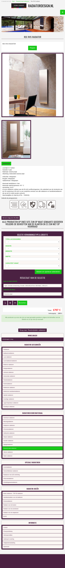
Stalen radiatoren (7, 456)
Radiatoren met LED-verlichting (11, 474)
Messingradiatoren (8, 421)
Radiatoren (6, 349)
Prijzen (32, 48)
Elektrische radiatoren (9, 387)
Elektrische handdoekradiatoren (11, 391)
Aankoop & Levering (8, 539)
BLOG (5, 516)
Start (13, 1)
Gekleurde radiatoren (8, 433)
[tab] (6, 163)
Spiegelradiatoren (8, 444)
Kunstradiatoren (7, 467)
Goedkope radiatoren (8, 406)
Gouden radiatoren (8, 440)
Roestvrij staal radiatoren (22, 1)
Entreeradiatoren (7, 501)
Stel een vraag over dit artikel (10, 218)
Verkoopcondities (7, 535)
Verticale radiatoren (8, 372)
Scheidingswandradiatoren (10, 482)
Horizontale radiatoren (9, 376)
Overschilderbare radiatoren (10, 471)
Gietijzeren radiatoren (9, 425)
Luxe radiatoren (7, 357)
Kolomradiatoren (7, 383)
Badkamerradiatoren (8, 353)
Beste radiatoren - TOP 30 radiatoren (13, 493)
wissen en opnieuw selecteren (48, 272)
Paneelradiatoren (7, 380)
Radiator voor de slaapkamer (10, 512)
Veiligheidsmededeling (9, 543)
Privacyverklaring (7, 531)
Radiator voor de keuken (9, 505)
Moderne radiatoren (8, 364)
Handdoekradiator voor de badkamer (12, 497)
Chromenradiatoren (8, 429)
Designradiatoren (7, 368)
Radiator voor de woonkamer (10, 508)
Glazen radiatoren (8, 437)
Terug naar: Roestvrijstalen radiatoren (32, 330)
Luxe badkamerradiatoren (10, 360)
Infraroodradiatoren (8, 478)
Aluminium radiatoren (8, 417)
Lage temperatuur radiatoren (10, 403)
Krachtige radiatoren (8, 399)
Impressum (6, 546)
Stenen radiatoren (8, 452)
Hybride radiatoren (8, 395)
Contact (5, 527)
